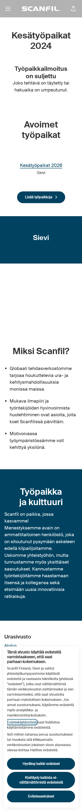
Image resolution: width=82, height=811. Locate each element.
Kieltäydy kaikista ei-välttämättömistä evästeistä (41, 780)
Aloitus (10, 645)
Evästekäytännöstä (22, 722)
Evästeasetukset (41, 796)
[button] (73, 9)
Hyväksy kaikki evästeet (41, 763)
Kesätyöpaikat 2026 (41, 165)
